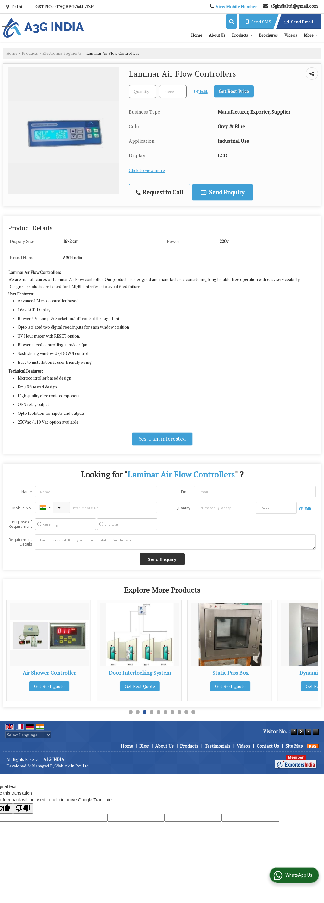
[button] (236, 6)
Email (185, 492)
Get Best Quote (49, 686)
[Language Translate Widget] (28, 734)
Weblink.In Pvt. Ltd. (72, 766)
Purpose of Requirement (20, 524)
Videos (290, 35)
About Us (217, 35)
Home (196, 35)
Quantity (182, 508)
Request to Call (159, 192)
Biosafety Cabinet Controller (49, 672)
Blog (144, 746)
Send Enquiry (222, 192)
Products (242, 35)
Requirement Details (20, 542)
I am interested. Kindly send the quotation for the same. (175, 542)
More (311, 35)
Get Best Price (234, 91)
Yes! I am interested (162, 438)
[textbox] (173, 91)
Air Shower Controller (139, 672)
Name (26, 492)
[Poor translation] (23, 808)
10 (193, 712)
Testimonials (217, 746)
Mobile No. (22, 508)
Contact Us (268, 746)
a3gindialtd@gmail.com (294, 6)
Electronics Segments (62, 53)
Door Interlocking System (230, 672)
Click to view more (147, 170)
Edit (201, 91)
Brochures (268, 35)
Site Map (294, 746)
